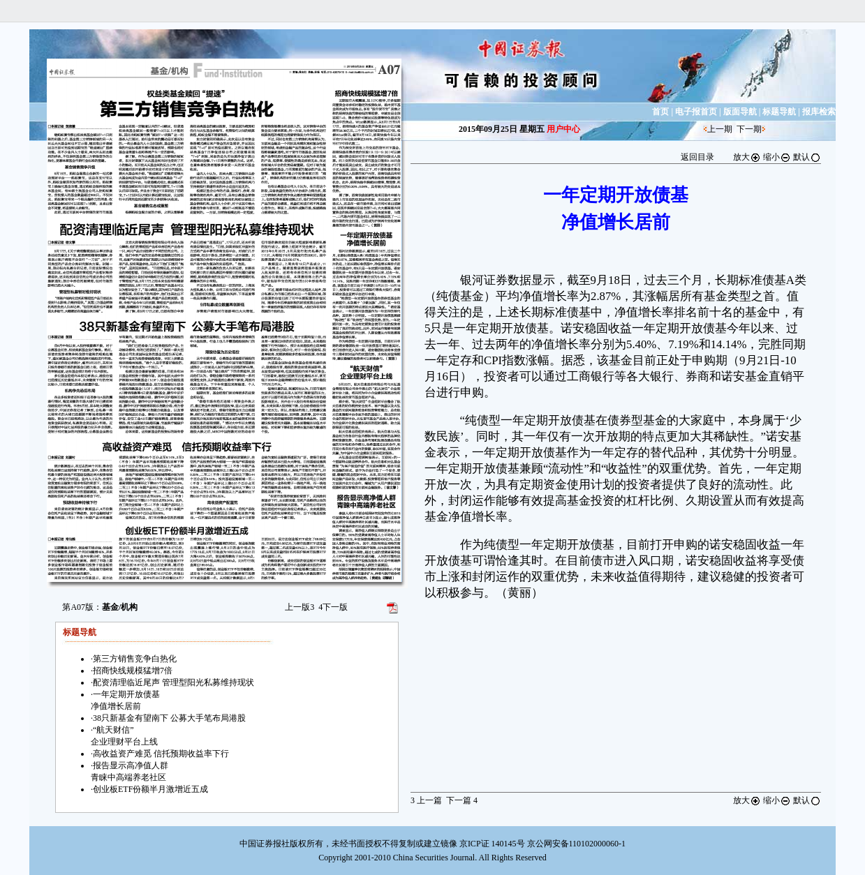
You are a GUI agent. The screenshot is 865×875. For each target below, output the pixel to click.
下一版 (333, 607)
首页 (660, 112)
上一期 (719, 129)
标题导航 (779, 112)
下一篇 (462, 800)
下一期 (749, 129)
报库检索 (819, 112)
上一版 (299, 607)
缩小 (777, 157)
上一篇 (426, 800)
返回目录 (697, 157)
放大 (747, 157)
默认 (807, 157)
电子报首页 (696, 112)
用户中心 (563, 129)
